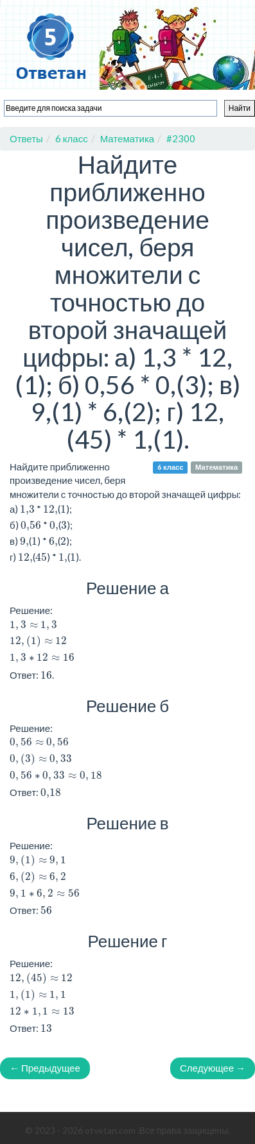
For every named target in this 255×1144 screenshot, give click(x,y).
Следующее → (212, 1068)
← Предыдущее (45, 1068)
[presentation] (33, 625)
